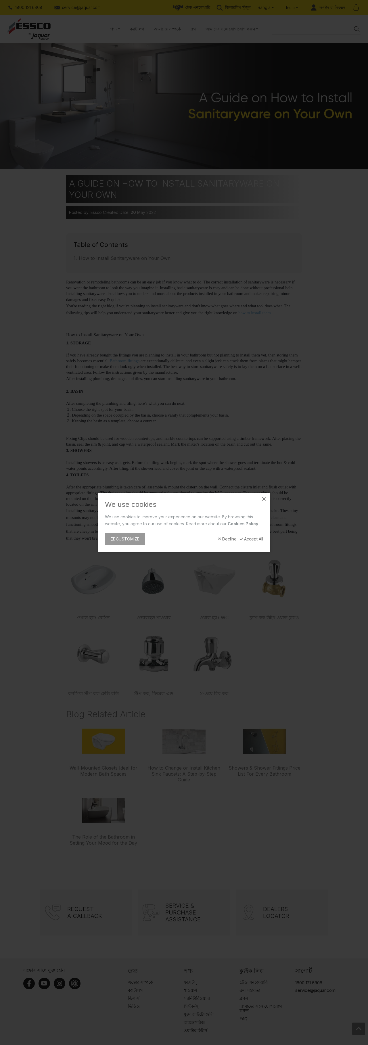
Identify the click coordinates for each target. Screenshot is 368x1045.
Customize (125, 538)
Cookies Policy (243, 523)
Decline (227, 539)
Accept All (251, 539)
